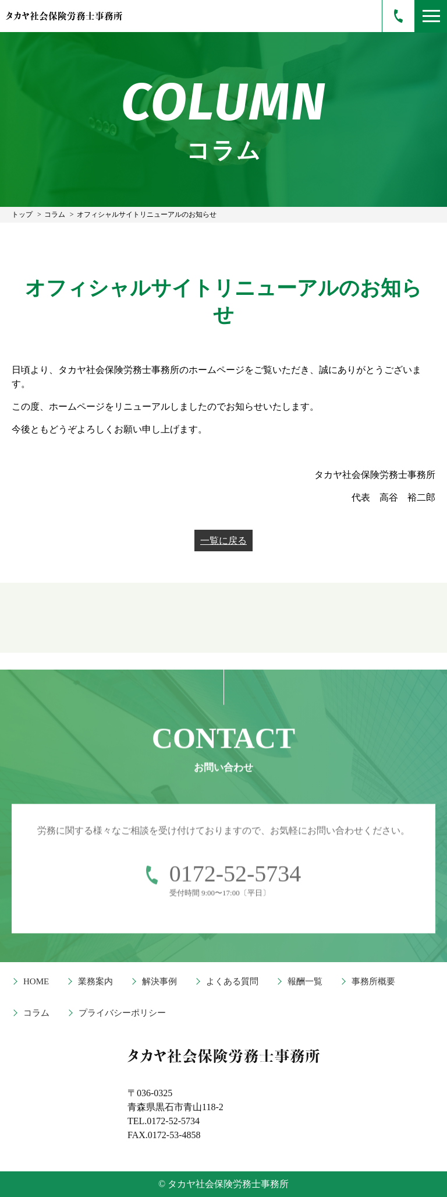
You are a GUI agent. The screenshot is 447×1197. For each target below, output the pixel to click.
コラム (54, 214)
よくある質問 (232, 981)
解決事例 (159, 981)
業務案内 (95, 981)
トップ (22, 214)
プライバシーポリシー (122, 1013)
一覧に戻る (223, 540)
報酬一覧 (305, 981)
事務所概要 (373, 981)
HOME (36, 981)
